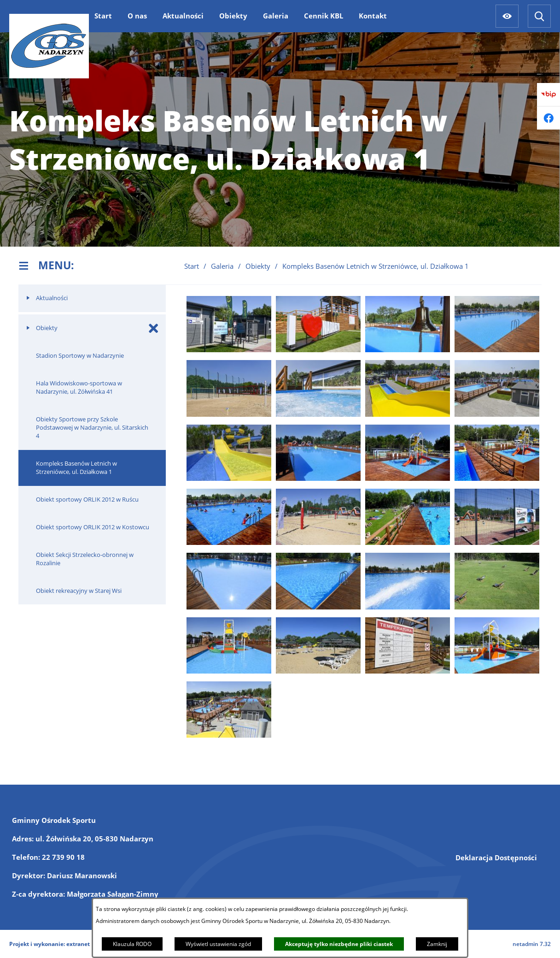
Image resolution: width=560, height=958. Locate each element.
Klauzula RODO (132, 944)
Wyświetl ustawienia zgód (218, 944)
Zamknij (437, 944)
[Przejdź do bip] (548, 94)
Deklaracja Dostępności (496, 857)
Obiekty (257, 266)
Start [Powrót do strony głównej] (191, 266)
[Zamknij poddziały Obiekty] (153, 328)
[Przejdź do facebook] (548, 118)
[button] (229, 349)
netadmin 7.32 (532, 944)
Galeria (222, 266)
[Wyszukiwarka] (539, 16)
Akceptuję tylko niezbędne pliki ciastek (339, 944)
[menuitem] (103, 15)
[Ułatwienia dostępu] (507, 16)
